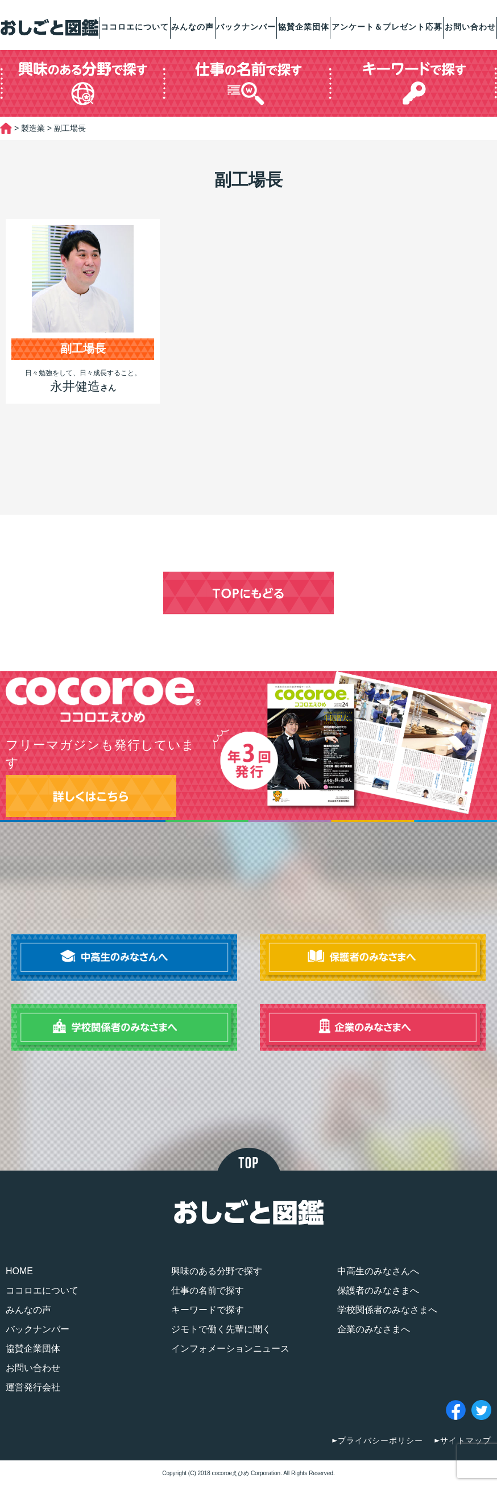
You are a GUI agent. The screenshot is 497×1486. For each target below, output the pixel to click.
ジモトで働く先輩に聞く (221, 1329)
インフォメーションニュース (230, 1348)
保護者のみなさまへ (378, 1290)
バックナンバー (246, 26)
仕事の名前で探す (207, 1290)
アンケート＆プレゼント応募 (387, 26)
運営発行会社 (33, 1387)
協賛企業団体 (303, 26)
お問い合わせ (470, 26)
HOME (19, 1271)
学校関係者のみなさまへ (387, 1310)
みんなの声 (192, 26)
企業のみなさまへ (373, 1329)
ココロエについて (135, 26)
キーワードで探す (207, 1310)
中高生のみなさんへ (378, 1271)
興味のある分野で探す (216, 1271)
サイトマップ (465, 1440)
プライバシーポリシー (380, 1440)
